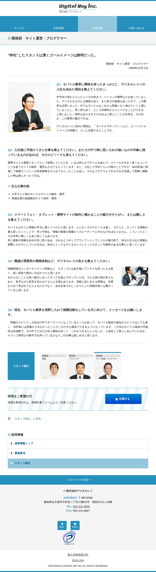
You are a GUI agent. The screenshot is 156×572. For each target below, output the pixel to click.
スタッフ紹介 (22, 463)
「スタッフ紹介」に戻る (24, 418)
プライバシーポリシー (69, 537)
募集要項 (20, 453)
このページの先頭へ (79, 479)
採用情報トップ (24, 443)
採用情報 (97, 28)
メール (75, 525)
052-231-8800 (81, 506)
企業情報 (58, 28)
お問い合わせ (136, 28)
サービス (19, 28)
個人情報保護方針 (78, 554)
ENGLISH (78, 560)
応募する (122, 399)
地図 (62, 525)
